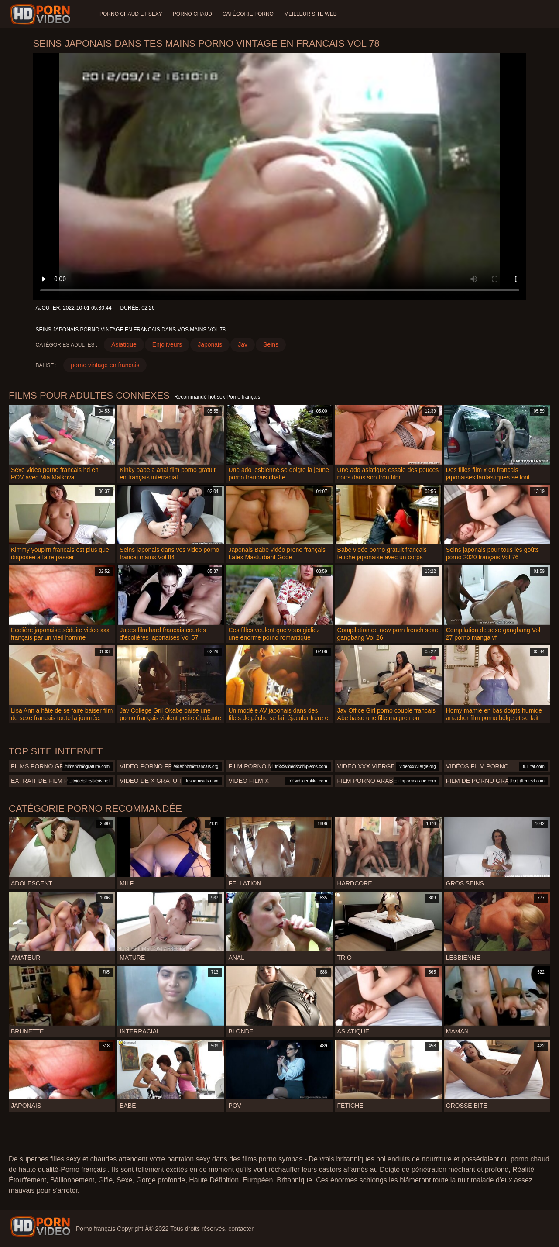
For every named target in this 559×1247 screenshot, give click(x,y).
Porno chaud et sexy (130, 14)
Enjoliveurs (167, 344)
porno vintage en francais (105, 365)
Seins (270, 344)
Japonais (210, 344)
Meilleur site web (310, 14)
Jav (242, 344)
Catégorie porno (248, 14)
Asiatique (124, 344)
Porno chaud (192, 14)
